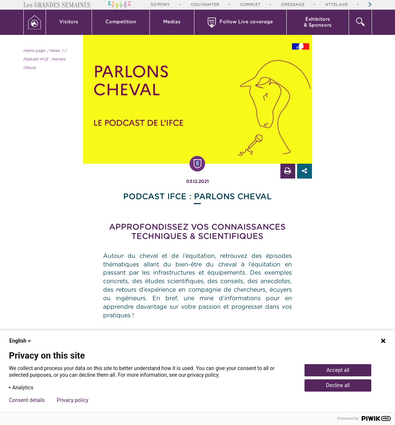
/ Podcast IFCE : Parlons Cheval (45, 59)
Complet (250, 5)
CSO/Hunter (205, 5)
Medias (172, 22)
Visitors (68, 22)
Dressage (293, 5)
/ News (53, 51)
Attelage (336, 5)
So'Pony (160, 5)
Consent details (27, 400)
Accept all (337, 370)
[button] (69, 22)
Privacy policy (72, 400)
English (20, 341)
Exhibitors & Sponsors (318, 22)
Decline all (338, 385)
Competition (120, 22)
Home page (34, 51)
